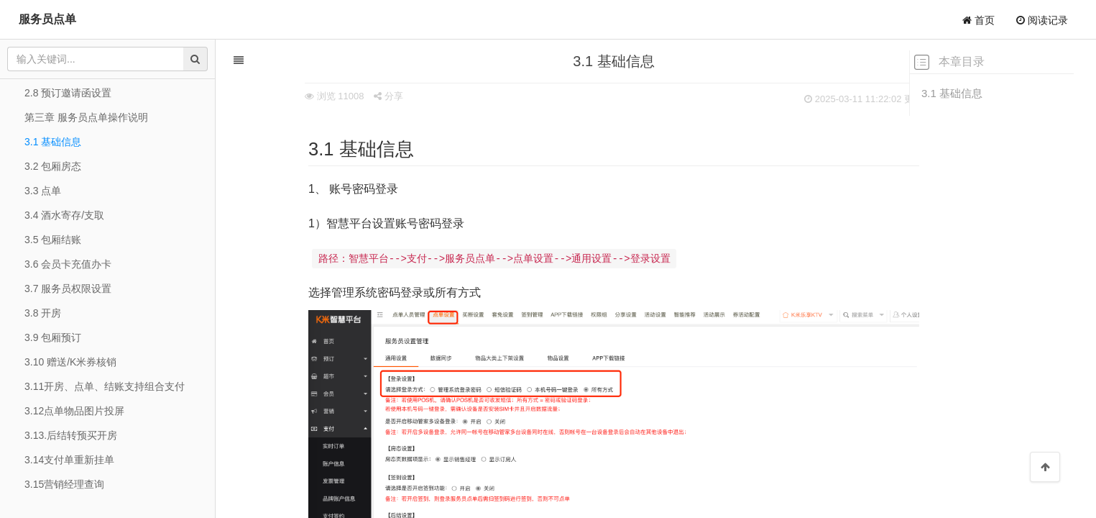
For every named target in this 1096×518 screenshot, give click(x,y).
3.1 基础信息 (951, 93)
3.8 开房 (42, 313)
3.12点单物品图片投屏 (74, 411)
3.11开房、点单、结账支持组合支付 (104, 386)
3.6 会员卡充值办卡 (67, 264)
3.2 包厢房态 (52, 166)
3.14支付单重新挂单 (69, 459)
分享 (337, 96)
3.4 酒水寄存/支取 (64, 215)
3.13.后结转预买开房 (70, 435)
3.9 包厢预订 (52, 337)
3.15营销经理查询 (64, 484)
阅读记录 (1042, 20)
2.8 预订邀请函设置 (67, 93)
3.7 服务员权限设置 (67, 288)
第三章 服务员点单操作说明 (86, 117)
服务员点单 (47, 19)
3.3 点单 (42, 190)
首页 (978, 20)
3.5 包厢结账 (52, 239)
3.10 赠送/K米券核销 (70, 362)
